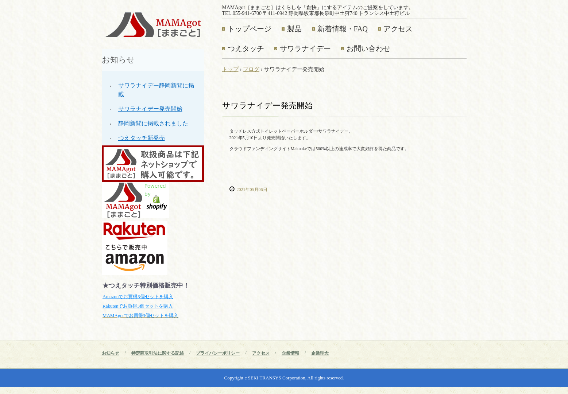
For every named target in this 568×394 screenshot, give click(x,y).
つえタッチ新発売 (141, 138)
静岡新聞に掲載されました (153, 123)
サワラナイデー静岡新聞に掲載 (156, 89)
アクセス (398, 29)
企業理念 (320, 353)
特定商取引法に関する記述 (157, 353)
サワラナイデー (305, 48)
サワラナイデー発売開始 (150, 109)
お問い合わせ (368, 48)
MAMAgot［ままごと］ (153, 24)
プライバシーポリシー (218, 353)
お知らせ (118, 59)
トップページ (249, 29)
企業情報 (290, 353)
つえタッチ (246, 48)
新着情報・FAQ (342, 29)
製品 (294, 29)
